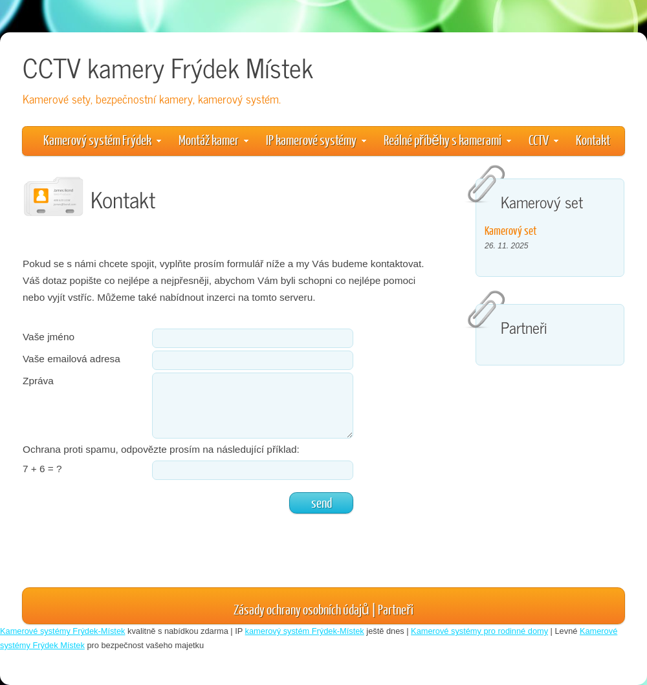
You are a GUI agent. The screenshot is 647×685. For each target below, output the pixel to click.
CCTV (543, 139)
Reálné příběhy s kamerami (447, 139)
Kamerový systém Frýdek (102, 139)
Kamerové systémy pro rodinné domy (479, 631)
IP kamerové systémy (316, 139)
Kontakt (593, 139)
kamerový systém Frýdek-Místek (304, 631)
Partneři (395, 609)
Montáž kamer (213, 139)
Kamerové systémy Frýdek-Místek (62, 631)
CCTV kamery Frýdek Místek (168, 67)
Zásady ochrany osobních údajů (301, 609)
